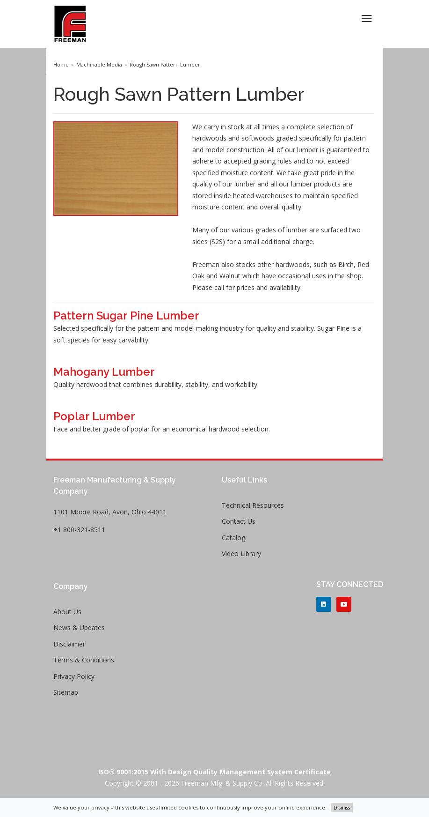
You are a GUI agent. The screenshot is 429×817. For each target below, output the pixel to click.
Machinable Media (99, 64)
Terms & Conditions (83, 659)
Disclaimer (69, 643)
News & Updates (79, 627)
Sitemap (65, 692)
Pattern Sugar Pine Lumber (126, 315)
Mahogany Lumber (104, 372)
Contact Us (238, 521)
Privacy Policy (74, 676)
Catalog (233, 537)
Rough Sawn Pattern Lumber (165, 64)
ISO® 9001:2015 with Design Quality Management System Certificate (214, 771)
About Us (67, 611)
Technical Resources (253, 505)
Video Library (241, 553)
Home (61, 64)
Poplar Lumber (94, 416)
